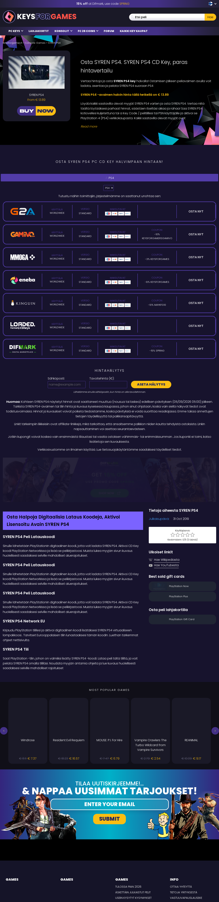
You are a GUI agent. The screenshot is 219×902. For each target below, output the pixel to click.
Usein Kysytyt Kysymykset (133, 858)
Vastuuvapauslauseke (186, 858)
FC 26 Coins (88, 31)
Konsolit (63, 31)
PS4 (109, 177)
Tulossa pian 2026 (128, 847)
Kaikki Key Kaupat (134, 31)
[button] (4, 691)
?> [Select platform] (108, 188)
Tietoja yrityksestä (183, 853)
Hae (210, 17)
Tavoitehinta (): (101, 378)
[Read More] (146, 126)
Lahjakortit (39, 31)
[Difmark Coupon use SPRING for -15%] (109, 460)
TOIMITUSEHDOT (180, 869)
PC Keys (16, 31)
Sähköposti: (56, 378)
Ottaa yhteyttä (181, 847)
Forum (109, 31)
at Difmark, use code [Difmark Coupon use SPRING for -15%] (102, 4)
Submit (109, 779)
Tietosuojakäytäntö (185, 864)
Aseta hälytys (151, 384)
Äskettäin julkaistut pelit (133, 853)
